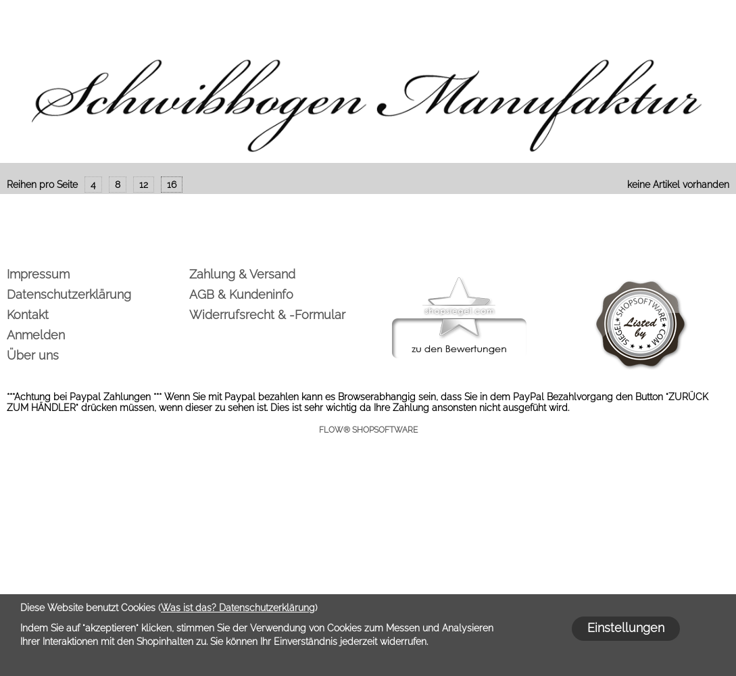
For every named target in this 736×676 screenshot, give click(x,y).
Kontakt (28, 315)
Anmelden (36, 335)
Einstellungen (625, 628)
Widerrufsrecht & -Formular (267, 315)
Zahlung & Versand (242, 274)
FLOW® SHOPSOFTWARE (368, 430)
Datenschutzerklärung (69, 294)
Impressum (38, 274)
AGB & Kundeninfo (241, 294)
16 (171, 184)
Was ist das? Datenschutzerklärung (238, 607)
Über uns (33, 355)
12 (143, 184)
